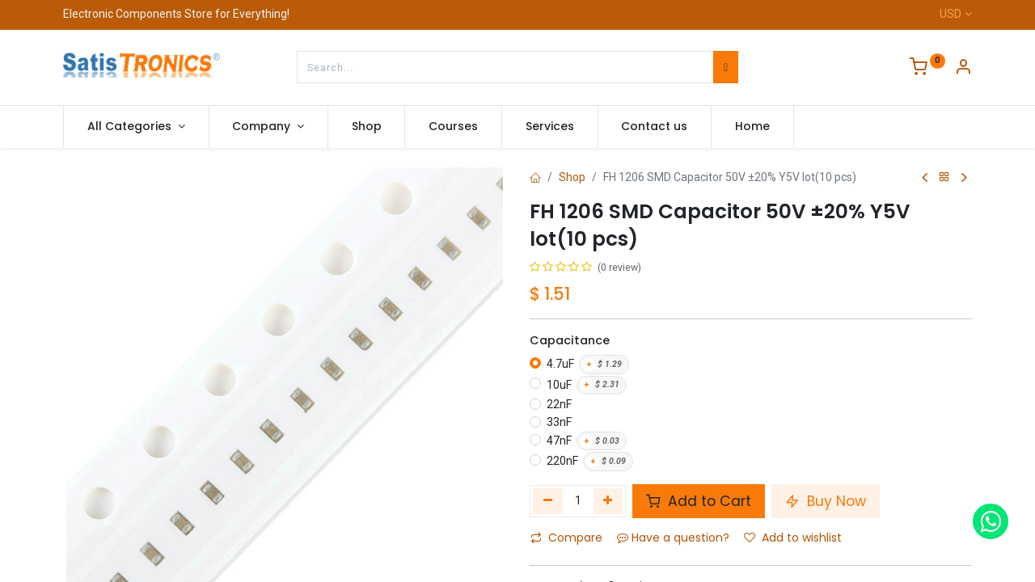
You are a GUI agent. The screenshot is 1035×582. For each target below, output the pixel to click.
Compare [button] (566, 537)
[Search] (725, 67)
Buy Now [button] (825, 501)
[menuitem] (366, 127)
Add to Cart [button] (698, 501)
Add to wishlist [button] (793, 537)
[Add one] (608, 501)
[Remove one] (548, 501)
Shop (572, 177)
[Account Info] (963, 68)
